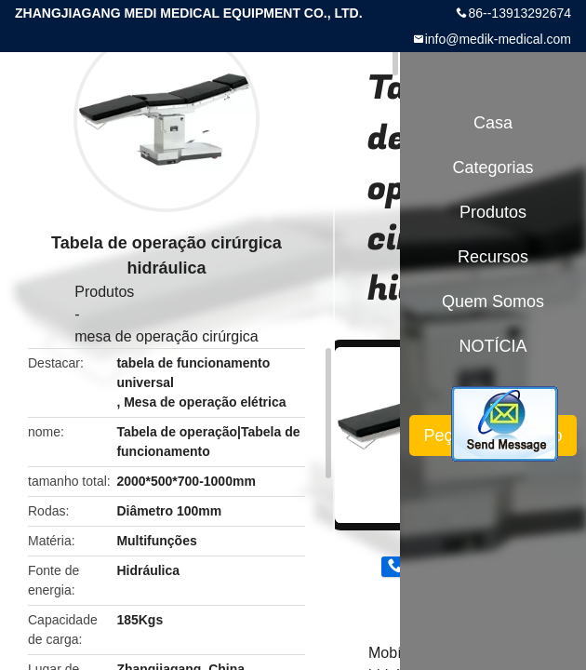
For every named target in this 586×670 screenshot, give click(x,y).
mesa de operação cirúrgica (166, 336)
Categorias (492, 167)
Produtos (104, 292)
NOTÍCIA (492, 346)
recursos (493, 257)
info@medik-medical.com (498, 39)
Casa (493, 123)
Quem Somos (493, 301)
